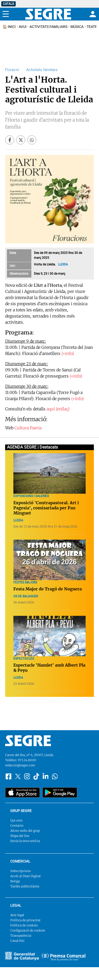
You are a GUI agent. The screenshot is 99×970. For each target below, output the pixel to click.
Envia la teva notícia (25, 841)
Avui (22, 27)
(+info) (67, 353)
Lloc (12, 266)
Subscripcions (20, 871)
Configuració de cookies (27, 930)
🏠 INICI (9, 27)
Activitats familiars (48, 27)
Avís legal (17, 915)
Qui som (16, 820)
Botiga (15, 881)
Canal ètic (17, 941)
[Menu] (6, 14)
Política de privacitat (25, 920)
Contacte (16, 825)
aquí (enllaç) (58, 408)
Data (13, 253)
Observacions (19, 273)
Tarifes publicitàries (24, 886)
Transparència (20, 935)
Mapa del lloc (20, 836)
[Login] (92, 14)
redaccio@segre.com (20, 765)
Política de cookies (24, 925)
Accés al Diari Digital (25, 876)
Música (77, 27)
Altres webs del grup (25, 831)
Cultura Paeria (28, 427)
